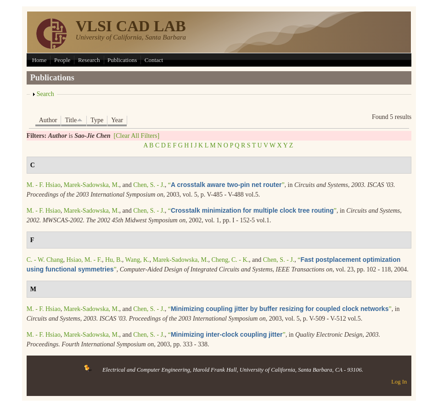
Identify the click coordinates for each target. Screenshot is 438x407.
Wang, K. (137, 259)
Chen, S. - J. (148, 184)
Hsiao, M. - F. (83, 259)
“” (226, 184)
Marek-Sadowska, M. (91, 184)
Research (89, 60)
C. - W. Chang (45, 259)
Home (39, 60)
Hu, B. (113, 259)
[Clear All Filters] (137, 135)
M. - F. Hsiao (44, 184)
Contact (154, 60)
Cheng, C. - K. (230, 259)
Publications (122, 60)
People (62, 60)
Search (45, 93)
